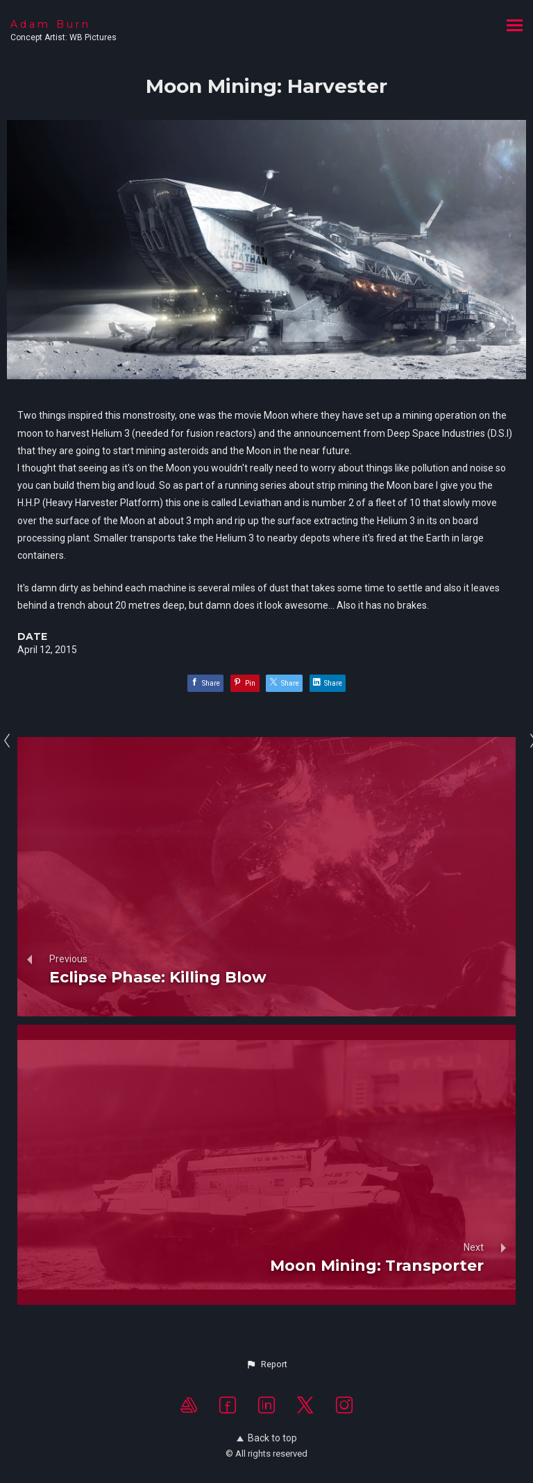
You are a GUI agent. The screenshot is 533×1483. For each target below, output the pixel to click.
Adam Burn (50, 24)
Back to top (267, 1437)
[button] (266, 1364)
